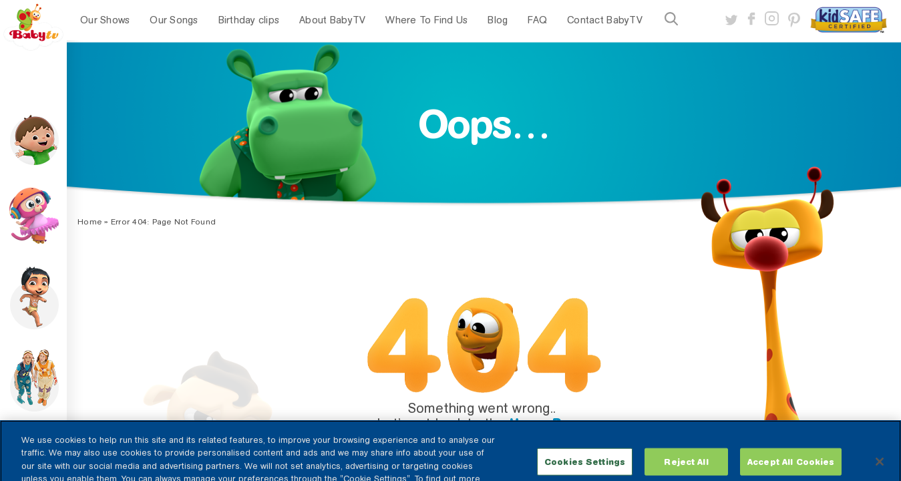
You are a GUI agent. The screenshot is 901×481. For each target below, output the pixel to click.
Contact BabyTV (605, 20)
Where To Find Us (426, 20)
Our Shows (105, 20)
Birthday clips (249, 20)
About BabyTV (332, 20)
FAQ (537, 20)
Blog (498, 20)
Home (89, 221)
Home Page (548, 424)
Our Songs (174, 20)
